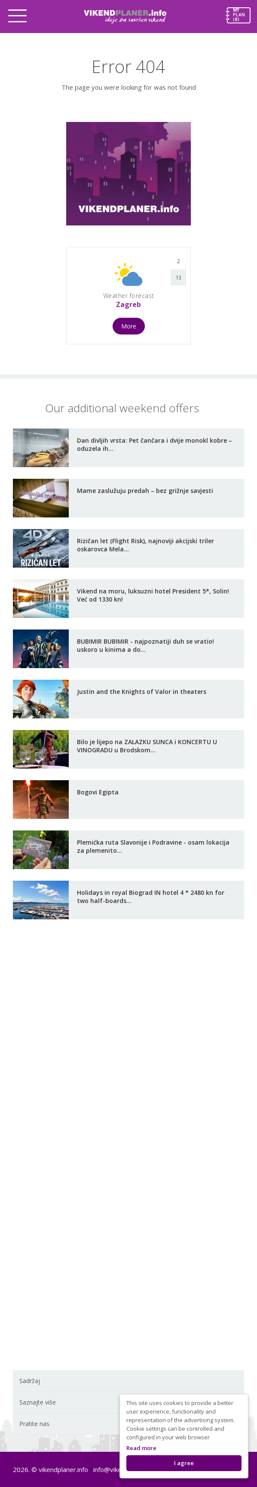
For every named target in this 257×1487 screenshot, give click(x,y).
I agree (184, 1463)
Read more (141, 1448)
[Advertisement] (128, 1061)
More (128, 326)
